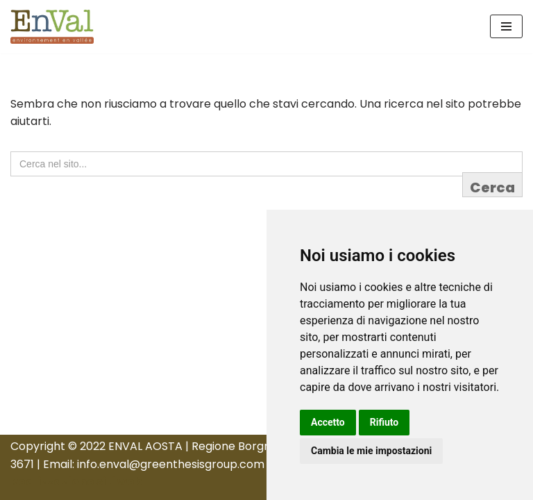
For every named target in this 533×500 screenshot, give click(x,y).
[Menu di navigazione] (506, 26)
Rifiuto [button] (384, 422)
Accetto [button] (328, 422)
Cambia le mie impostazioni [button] (371, 450)
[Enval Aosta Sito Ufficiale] (52, 27)
